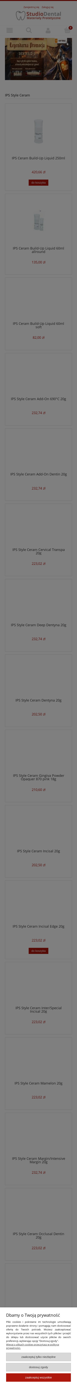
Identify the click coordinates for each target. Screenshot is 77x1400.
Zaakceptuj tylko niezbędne (38, 1356)
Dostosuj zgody (38, 1367)
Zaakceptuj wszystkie (38, 1377)
